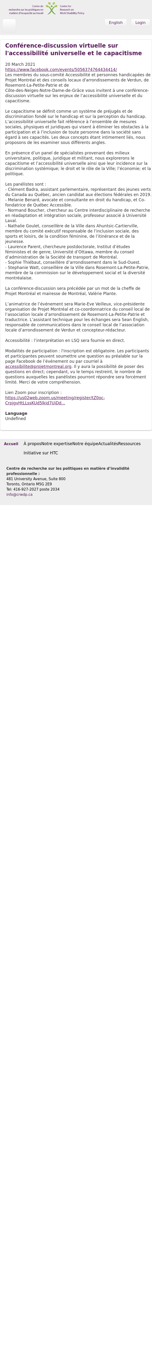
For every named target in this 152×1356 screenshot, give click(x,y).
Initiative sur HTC (41, 453)
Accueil (11, 444)
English (116, 22)
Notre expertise (56, 443)
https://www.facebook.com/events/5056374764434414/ (61, 69)
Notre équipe (85, 443)
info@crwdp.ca (19, 494)
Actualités (108, 443)
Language (16, 413)
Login (140, 22)
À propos (32, 443)
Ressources (129, 443)
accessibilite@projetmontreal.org (38, 366)
